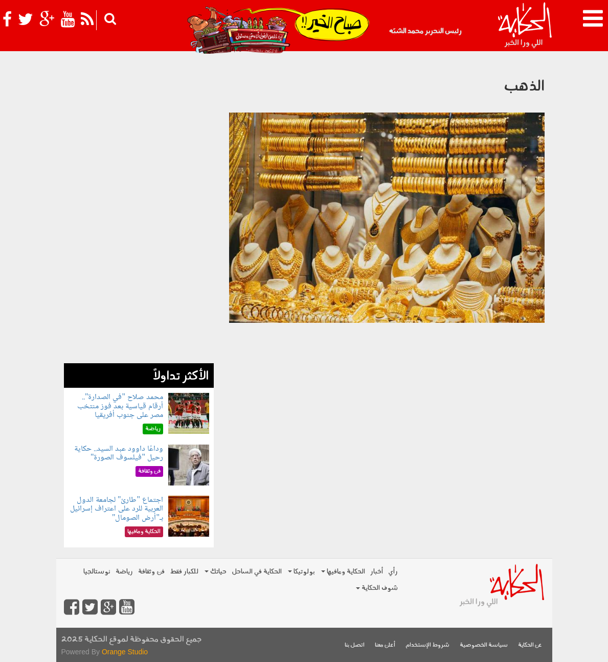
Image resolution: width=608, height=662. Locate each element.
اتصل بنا (355, 645)
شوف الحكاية (377, 588)
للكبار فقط (184, 572)
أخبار (376, 572)
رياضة (124, 572)
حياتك (216, 572)
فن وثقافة (151, 572)
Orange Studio (125, 652)
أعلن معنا (385, 645)
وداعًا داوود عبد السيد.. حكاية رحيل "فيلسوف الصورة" (118, 453)
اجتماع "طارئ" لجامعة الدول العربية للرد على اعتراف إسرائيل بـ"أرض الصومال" (116, 509)
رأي (393, 572)
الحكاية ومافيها (343, 572)
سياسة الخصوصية (484, 645)
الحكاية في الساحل (257, 572)
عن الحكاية (530, 645)
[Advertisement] (139, 209)
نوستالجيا (96, 572)
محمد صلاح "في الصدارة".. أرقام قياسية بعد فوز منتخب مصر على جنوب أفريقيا (120, 406)
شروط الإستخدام (427, 645)
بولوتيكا (301, 572)
